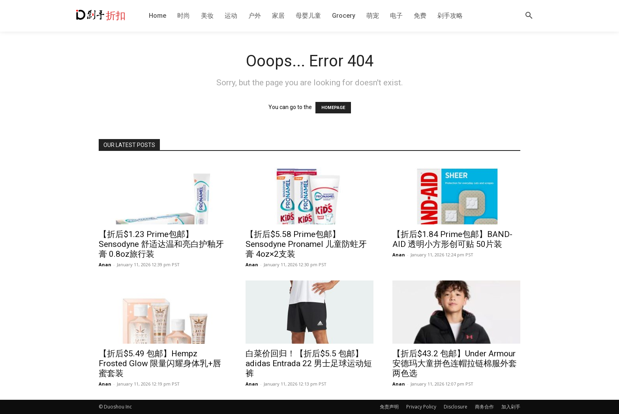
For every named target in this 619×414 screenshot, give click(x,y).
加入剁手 (510, 406)
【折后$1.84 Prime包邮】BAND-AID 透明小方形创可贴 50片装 (452, 239)
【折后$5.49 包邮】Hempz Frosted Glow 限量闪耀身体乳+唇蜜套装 (160, 363)
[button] (529, 16)
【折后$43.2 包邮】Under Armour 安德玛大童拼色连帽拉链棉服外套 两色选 (454, 363)
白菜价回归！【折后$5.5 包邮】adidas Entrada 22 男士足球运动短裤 (309, 363)
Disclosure (455, 406)
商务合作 (484, 406)
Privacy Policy (421, 406)
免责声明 (389, 406)
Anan (105, 264)
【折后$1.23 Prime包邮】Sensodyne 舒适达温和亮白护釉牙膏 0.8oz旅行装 (161, 244)
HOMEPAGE (333, 107)
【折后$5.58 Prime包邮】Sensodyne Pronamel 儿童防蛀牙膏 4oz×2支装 (306, 244)
